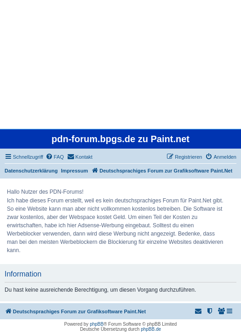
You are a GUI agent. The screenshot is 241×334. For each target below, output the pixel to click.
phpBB (96, 324)
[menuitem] (55, 156)
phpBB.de (151, 329)
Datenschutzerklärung (31, 170)
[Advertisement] (120, 64)
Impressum (74, 170)
